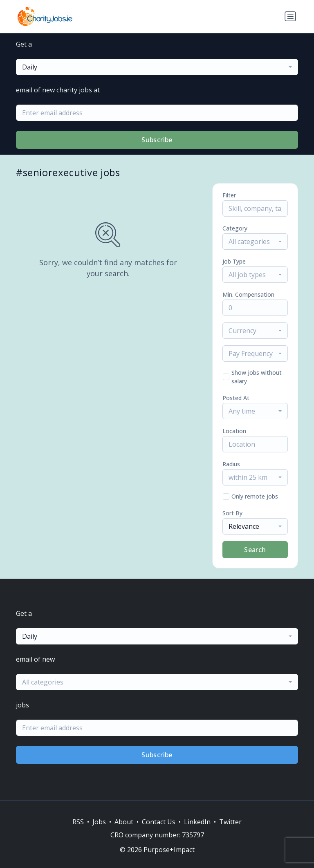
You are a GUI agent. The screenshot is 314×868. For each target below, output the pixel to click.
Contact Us (158, 821)
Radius (231, 464)
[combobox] (157, 67)
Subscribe (157, 139)
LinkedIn (197, 821)
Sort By (232, 513)
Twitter (230, 821)
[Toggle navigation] (290, 16)
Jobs (99, 821)
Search (255, 549)
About (123, 821)
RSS (78, 821)
